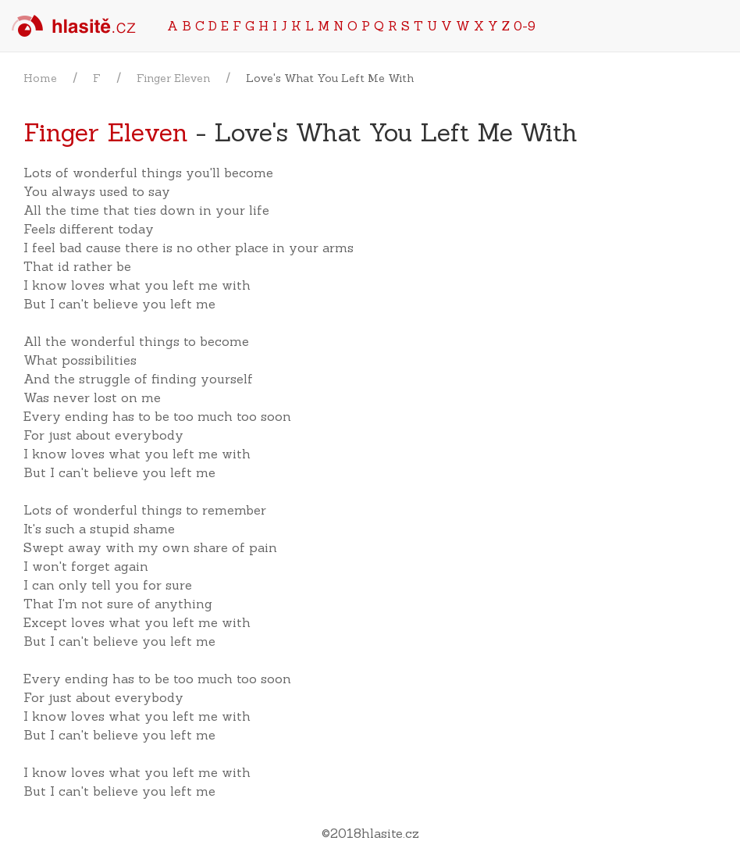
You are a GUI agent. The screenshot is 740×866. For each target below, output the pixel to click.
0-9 (524, 26)
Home (40, 78)
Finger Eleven (173, 78)
